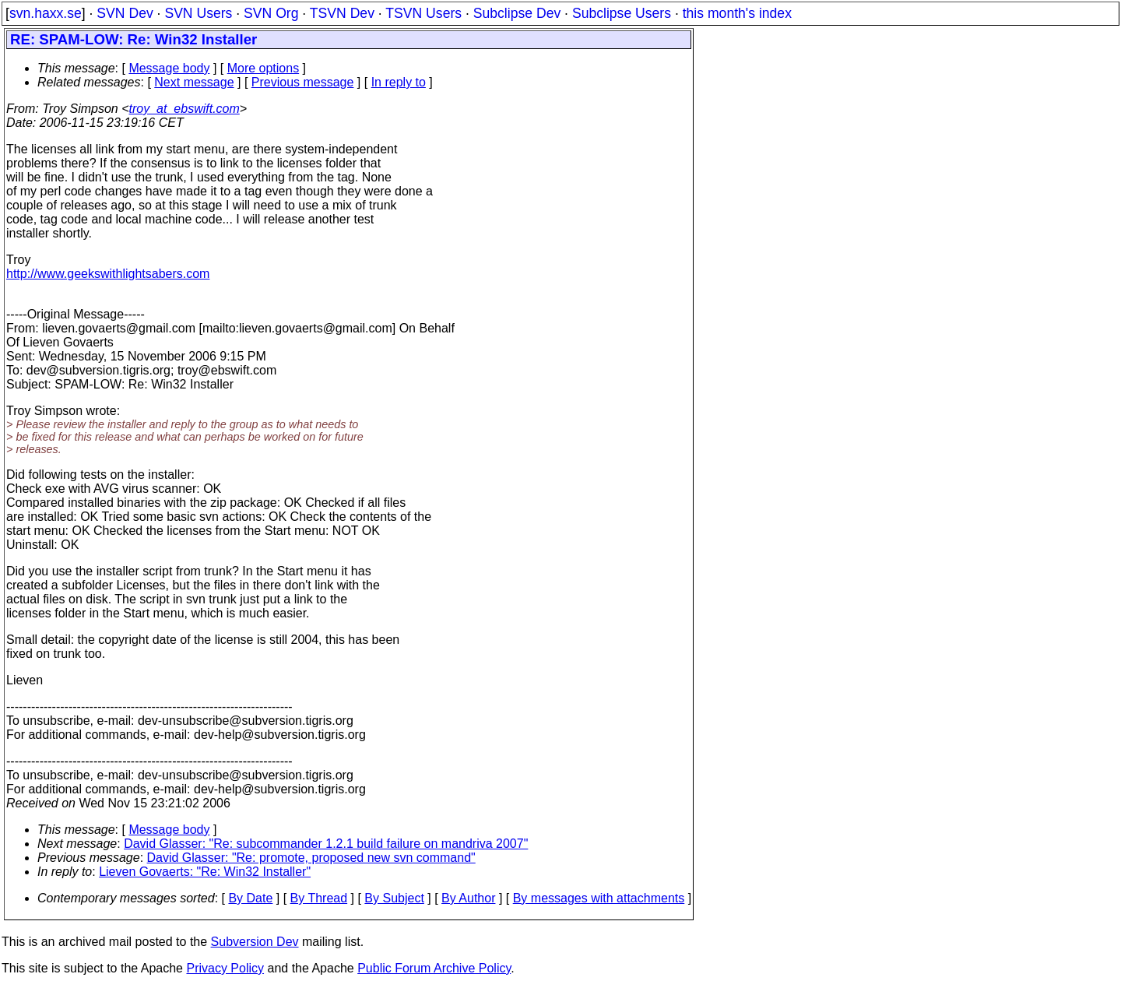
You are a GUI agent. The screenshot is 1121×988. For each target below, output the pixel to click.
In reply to (398, 82)
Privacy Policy (225, 968)
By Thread (319, 898)
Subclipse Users (621, 13)
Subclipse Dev (516, 13)
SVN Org (271, 13)
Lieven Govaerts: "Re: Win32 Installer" (205, 871)
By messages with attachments (599, 898)
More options (263, 68)
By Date (250, 898)
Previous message (302, 82)
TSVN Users (423, 13)
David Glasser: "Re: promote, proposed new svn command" (311, 857)
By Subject (393, 898)
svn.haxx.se (45, 13)
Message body (168, 68)
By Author (468, 898)
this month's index (737, 13)
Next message (194, 82)
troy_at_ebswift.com (184, 108)
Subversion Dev (255, 941)
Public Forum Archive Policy (434, 968)
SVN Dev (125, 13)
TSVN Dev (342, 13)
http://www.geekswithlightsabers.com (107, 273)
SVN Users (198, 13)
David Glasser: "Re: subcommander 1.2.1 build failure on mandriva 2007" (326, 843)
